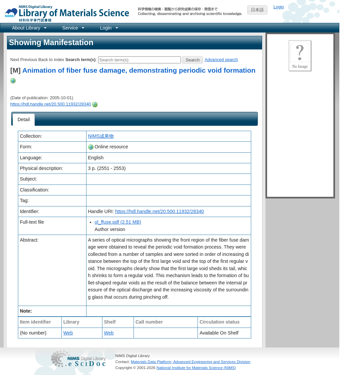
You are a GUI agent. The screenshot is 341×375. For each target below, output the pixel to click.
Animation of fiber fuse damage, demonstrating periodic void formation (139, 70)
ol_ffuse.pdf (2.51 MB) (118, 222)
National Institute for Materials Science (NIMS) (196, 367)
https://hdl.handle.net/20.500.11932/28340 (50, 104)
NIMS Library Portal (65, 13)
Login (278, 6)
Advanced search (221, 59)
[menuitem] (28, 27)
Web (68, 333)
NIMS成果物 (101, 136)
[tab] (24, 119)
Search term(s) (80, 59)
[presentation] (23, 120)
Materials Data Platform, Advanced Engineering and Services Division (191, 361)
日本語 (257, 9)
